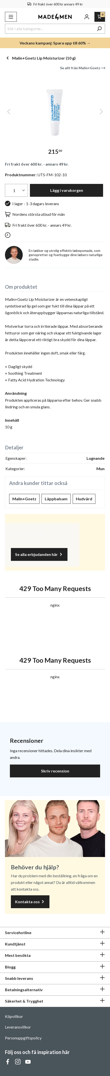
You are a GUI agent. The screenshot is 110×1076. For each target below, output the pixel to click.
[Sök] (99, 29)
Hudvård (84, 498)
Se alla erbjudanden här (39, 554)
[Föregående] (8, 113)
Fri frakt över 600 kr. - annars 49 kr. (37, 164)
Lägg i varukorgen (66, 190)
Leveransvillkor (18, 1027)
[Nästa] (101, 113)
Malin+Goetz (24, 498)
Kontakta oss (30, 901)
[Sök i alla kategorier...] (49, 29)
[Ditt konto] (86, 17)
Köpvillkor (14, 1016)
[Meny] (11, 17)
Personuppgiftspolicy (23, 1037)
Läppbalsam (56, 498)
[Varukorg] (99, 17)
